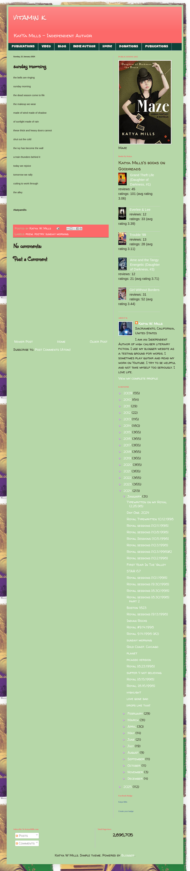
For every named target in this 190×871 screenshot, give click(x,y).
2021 (128, 471)
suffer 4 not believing (144, 672)
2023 (128, 484)
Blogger (127, 855)
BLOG (62, 46)
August (134, 752)
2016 (128, 438)
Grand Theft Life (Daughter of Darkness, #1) (142, 179)
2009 (128, 393)
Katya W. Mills (150, 323)
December (136, 778)
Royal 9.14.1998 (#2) (143, 633)
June (132, 739)
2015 (128, 432)
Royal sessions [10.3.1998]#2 (149, 551)
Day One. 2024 (138, 512)
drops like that (138, 705)
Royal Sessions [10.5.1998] (148, 538)
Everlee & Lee (140, 209)
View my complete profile (138, 378)
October (135, 765)
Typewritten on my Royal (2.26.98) (147, 504)
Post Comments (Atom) (53, 349)
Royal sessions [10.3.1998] (147, 545)
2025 (128, 786)
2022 (128, 477)
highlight (134, 692)
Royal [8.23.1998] (141, 666)
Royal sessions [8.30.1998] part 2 (148, 599)
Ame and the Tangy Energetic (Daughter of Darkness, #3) (145, 264)
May (132, 733)
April (132, 726)
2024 (128, 490)
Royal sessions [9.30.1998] (148, 584)
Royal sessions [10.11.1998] (147, 525)
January (135, 496)
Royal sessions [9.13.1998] (147, 614)
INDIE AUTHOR (84, 46)
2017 (128, 445)
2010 (128, 399)
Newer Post (23, 341)
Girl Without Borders (145, 290)
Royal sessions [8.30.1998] (148, 590)
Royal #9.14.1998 (140, 627)
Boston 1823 (136, 607)
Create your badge (126, 811)
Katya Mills (122, 802)
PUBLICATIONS (23, 46)
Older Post (99, 341)
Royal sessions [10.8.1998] (147, 532)
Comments (25, 843)
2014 (128, 425)
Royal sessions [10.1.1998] (147, 577)
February (136, 713)
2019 (128, 458)
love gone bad (137, 698)
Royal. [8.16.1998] (141, 685)
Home (107, 46)
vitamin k (29, 17)
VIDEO (46, 46)
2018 (128, 451)
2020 (128, 464)
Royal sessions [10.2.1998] (147, 558)
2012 (128, 412)
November (136, 772)
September (136, 759)
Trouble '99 (138, 235)
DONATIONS (128, 46)
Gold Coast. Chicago (142, 646)
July (131, 746)
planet (132, 653)
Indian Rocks (137, 620)
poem (29, 234)
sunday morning (57, 234)
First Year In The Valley (146, 564)
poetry (39, 234)
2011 (127, 406)
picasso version (139, 659)
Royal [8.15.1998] (140, 679)
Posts (22, 835)
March (134, 720)
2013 (128, 419)
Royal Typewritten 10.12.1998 (150, 519)
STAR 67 (134, 571)
